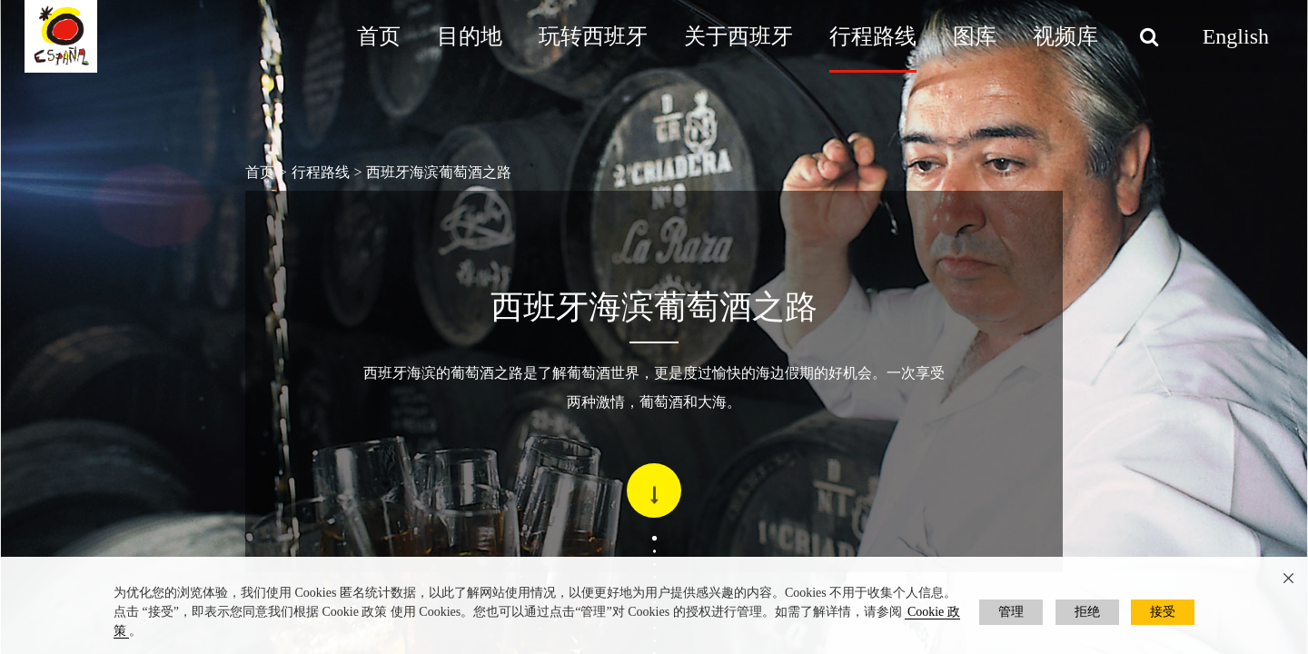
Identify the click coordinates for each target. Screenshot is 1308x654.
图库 (974, 36)
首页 (379, 36)
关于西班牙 (738, 36)
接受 (1162, 612)
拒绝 (1087, 612)
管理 (1011, 612)
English (1236, 36)
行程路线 (873, 36)
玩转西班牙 (593, 36)
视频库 (1065, 36)
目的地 (469, 36)
